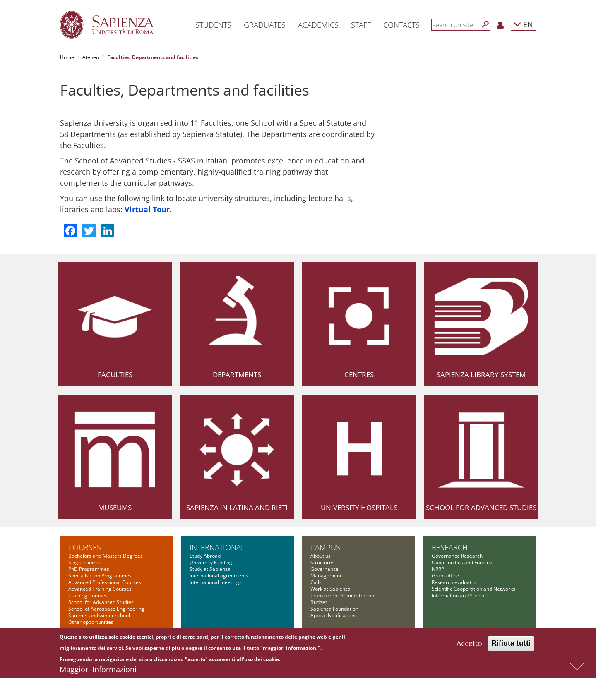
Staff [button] (361, 25)
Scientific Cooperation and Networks (473, 588)
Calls (316, 582)
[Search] (485, 24)
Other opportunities (90, 621)
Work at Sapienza (330, 588)
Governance (324, 569)
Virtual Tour (147, 209)
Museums (115, 507)
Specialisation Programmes (100, 575)
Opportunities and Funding (462, 562)
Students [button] (213, 25)
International (217, 547)
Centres (359, 374)
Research (450, 547)
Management (325, 575)
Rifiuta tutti (511, 644)
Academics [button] (318, 25)
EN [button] (523, 24)
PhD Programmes (88, 569)
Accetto (469, 644)
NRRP (438, 569)
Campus (325, 547)
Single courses (85, 562)
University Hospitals (359, 507)
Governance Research (457, 555)
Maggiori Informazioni (98, 671)
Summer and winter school (99, 615)
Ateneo (90, 57)
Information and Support (460, 595)
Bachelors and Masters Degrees (105, 555)
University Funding (211, 562)
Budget (318, 602)
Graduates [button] (265, 25)
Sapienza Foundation (334, 608)
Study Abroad (205, 555)
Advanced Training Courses (100, 588)
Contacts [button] (401, 25)
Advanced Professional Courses (104, 582)
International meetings (216, 582)
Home (67, 57)
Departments (237, 374)
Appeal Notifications (333, 615)
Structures (322, 562)
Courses (84, 547)
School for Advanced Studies (481, 507)
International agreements (219, 575)
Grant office (445, 575)
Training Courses (88, 595)
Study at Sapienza (210, 569)
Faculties (115, 374)
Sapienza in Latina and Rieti (237, 507)
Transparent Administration (342, 595)
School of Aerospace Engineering (106, 608)
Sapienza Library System (481, 374)
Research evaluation (455, 582)
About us (320, 555)
